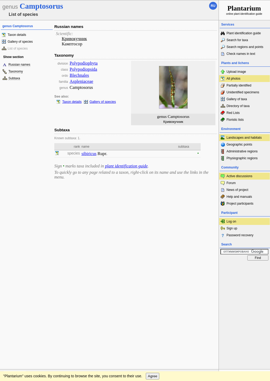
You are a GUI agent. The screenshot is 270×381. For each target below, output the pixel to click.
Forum (231, 183)
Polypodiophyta (84, 63)
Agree (152, 279)
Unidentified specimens (242, 92)
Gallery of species (20, 42)
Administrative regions (242, 151)
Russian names (19, 64)
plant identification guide (126, 166)
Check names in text (240, 54)
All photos (233, 78)
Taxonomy (15, 71)
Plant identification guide (243, 33)
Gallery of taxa (236, 99)
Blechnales (79, 75)
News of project (237, 190)
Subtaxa (14, 78)
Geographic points (239, 144)
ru (213, 6)
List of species (18, 48)
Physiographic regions (242, 158)
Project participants (239, 203)
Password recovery (239, 235)
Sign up (231, 228)
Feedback (36, 268)
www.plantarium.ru (244, 268)
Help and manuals (239, 197)
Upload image (236, 72)
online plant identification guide (244, 9)
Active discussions (239, 176)
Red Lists (233, 113)
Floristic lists (235, 120)
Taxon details (17, 35)
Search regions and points (244, 47)
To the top (209, 268)
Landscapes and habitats (244, 137)
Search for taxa (237, 40)
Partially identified (238, 85)
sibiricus (89, 153)
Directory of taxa (237, 106)
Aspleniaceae (81, 81)
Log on (231, 221)
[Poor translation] (19, 307)
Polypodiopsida (83, 69)
